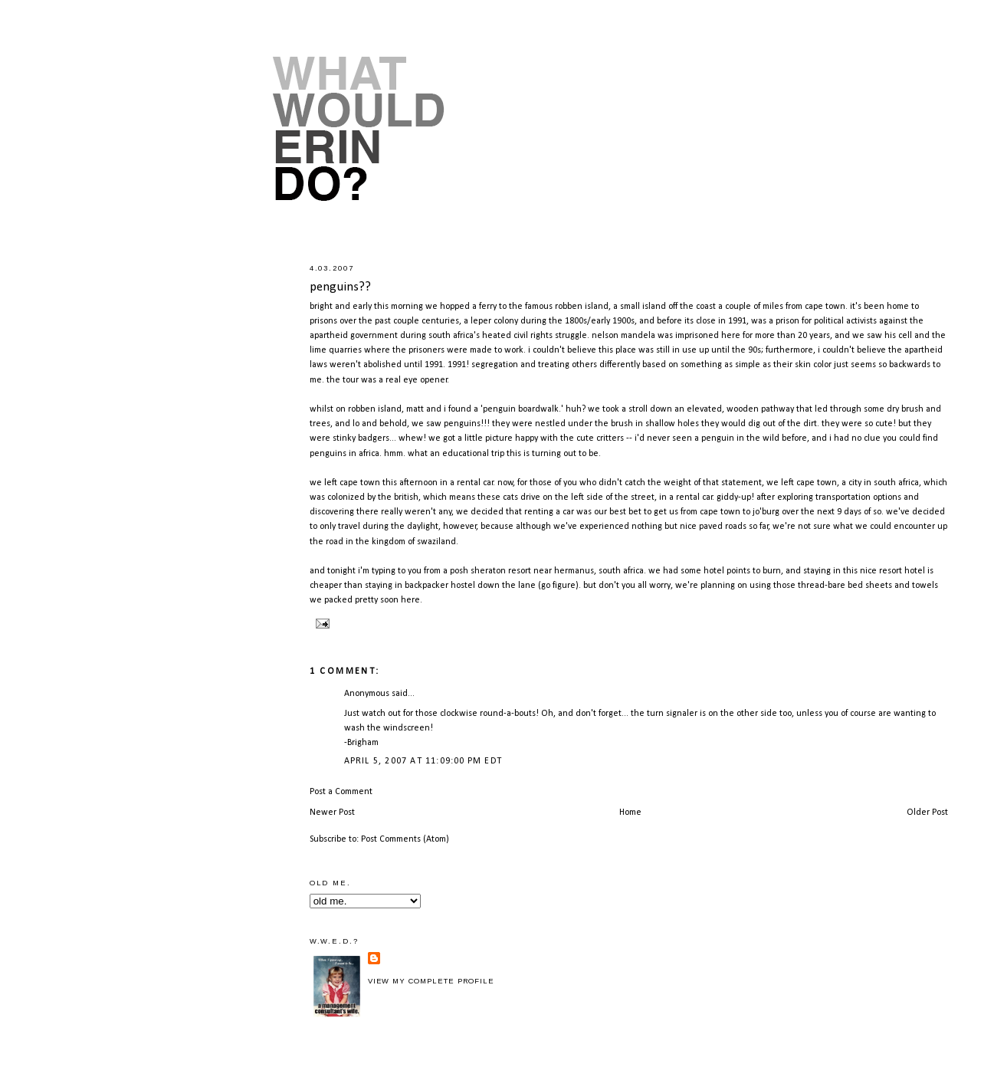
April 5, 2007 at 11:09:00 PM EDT (423, 761)
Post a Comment (341, 791)
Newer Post (332, 812)
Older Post (927, 812)
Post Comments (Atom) (405, 839)
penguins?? (340, 287)
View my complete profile (431, 981)
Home (630, 812)
